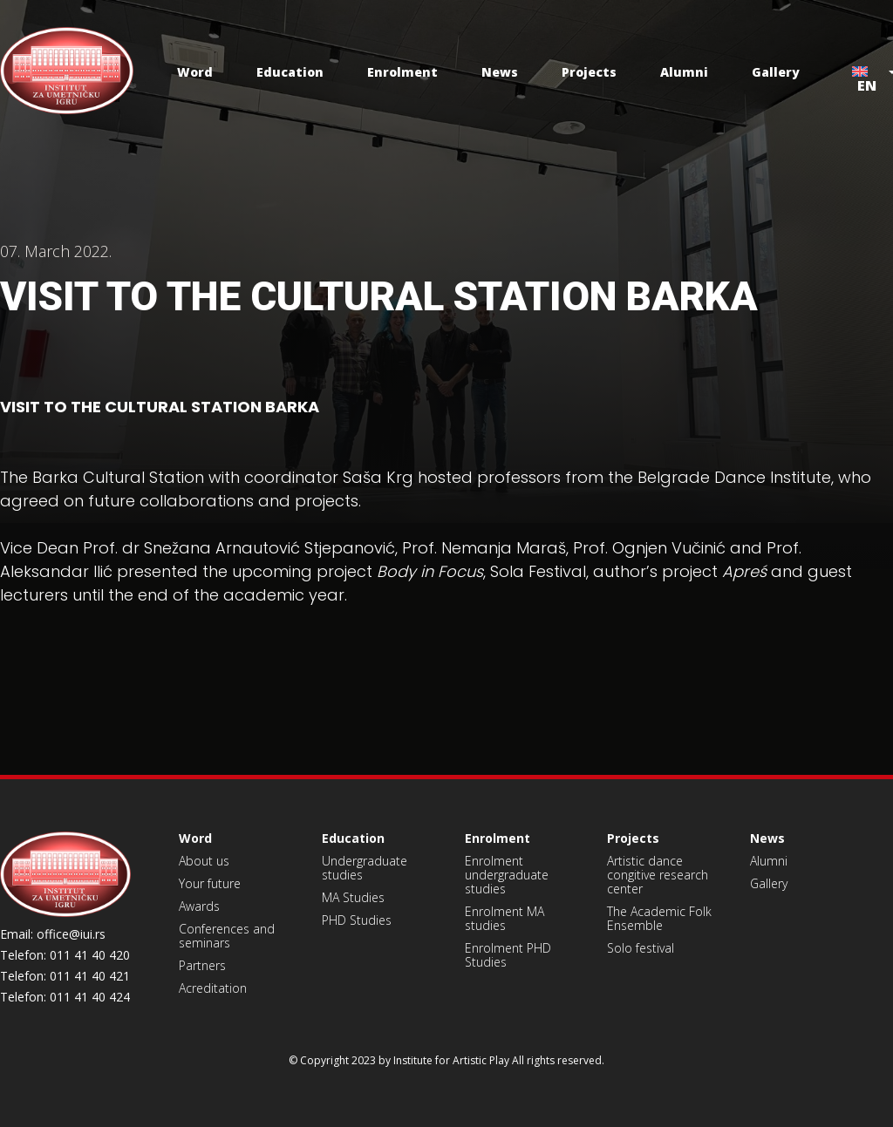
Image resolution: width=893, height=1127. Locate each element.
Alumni (684, 72)
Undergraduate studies (364, 867)
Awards (199, 906)
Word (195, 72)
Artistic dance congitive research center (657, 874)
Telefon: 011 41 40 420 (65, 955)
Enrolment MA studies (504, 918)
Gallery (776, 72)
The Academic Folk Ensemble (659, 918)
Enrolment (402, 72)
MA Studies (353, 897)
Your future (210, 883)
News (499, 72)
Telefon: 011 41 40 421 (65, 976)
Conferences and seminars (227, 935)
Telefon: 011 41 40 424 (65, 997)
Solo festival (640, 948)
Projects (589, 72)
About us (204, 860)
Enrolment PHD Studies (508, 955)
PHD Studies (357, 920)
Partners (202, 965)
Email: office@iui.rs (53, 934)
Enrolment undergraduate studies (507, 874)
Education (290, 72)
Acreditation (213, 988)
